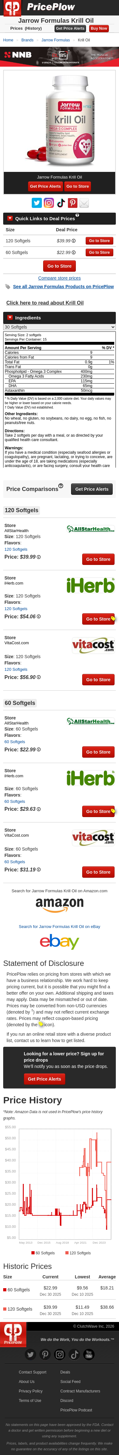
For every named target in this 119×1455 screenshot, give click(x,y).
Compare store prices (59, 278)
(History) (33, 28)
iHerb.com (13, 583)
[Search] (93, 8)
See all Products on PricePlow (63, 286)
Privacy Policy (31, 1391)
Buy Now (99, 28)
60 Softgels (14, 741)
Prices (16, 28)
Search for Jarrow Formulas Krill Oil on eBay (59, 926)
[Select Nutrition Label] (59, 327)
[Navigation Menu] (107, 8)
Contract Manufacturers (80, 1391)
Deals (65, 1372)
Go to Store (77, 186)
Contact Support (32, 1372)
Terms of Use (30, 1400)
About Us (26, 1381)
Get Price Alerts (70, 28)
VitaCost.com (16, 642)
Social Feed (70, 1381)
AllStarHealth (16, 530)
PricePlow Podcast (76, 1410)
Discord (66, 1400)
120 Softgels (15, 549)
